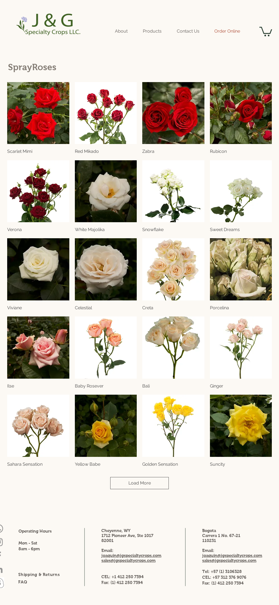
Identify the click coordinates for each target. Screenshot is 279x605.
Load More (139, 483)
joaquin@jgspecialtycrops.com (232, 555)
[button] (265, 31)
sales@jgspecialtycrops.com (229, 560)
